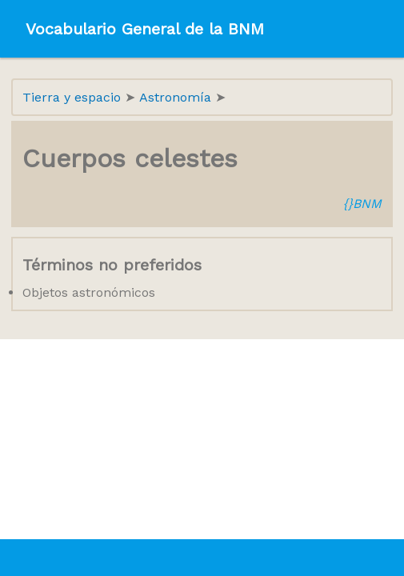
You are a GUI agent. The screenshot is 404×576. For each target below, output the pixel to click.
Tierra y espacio (73, 97)
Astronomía (177, 97)
